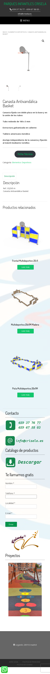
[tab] (9, 176)
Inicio (5, 32)
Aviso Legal (13, 662)
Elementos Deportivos (17, 32)
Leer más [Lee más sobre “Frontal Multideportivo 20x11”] (25, 267)
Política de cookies (24, 665)
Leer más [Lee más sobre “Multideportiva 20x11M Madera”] (25, 331)
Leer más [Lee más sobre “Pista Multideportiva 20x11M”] (25, 395)
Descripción (9, 176)
